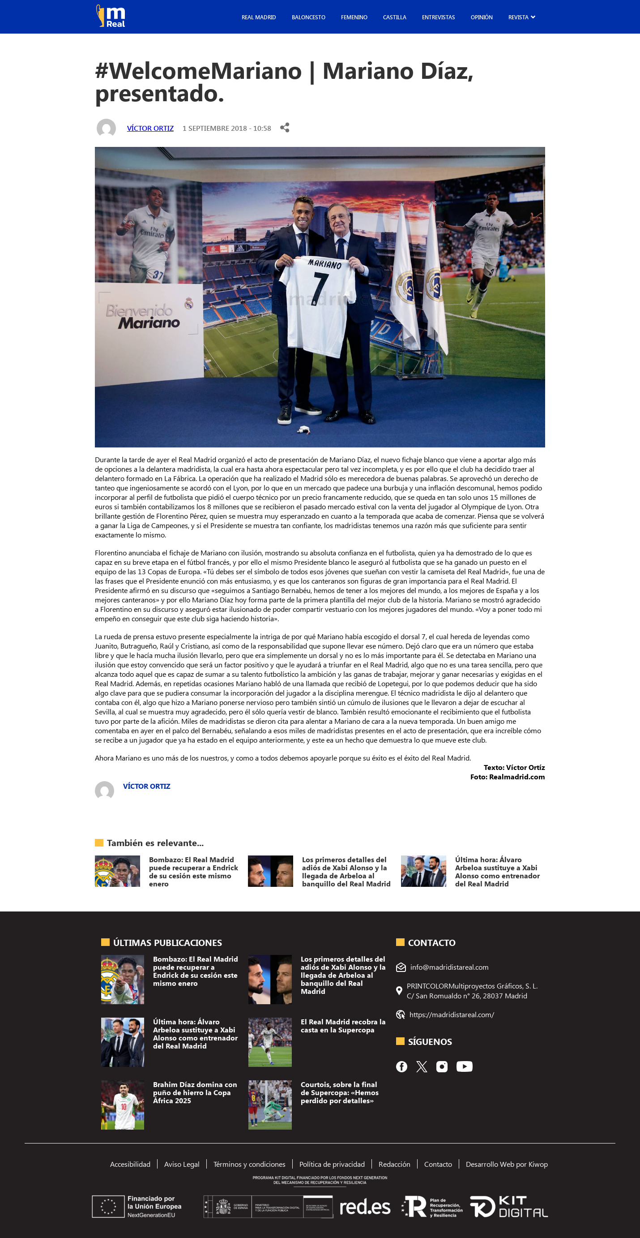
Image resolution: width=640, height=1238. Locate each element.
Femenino (354, 17)
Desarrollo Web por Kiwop (507, 1164)
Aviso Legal (182, 1164)
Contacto (438, 1164)
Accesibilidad (130, 1164)
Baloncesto (308, 17)
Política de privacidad (332, 1164)
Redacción (394, 1164)
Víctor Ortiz (150, 128)
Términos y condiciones (249, 1164)
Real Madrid (259, 17)
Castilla (394, 17)
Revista (518, 17)
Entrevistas (438, 17)
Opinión (482, 17)
